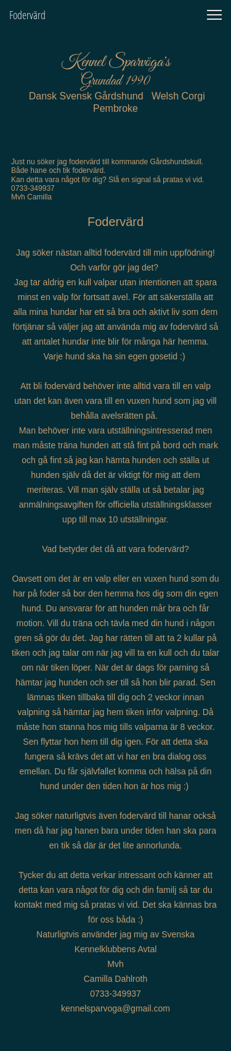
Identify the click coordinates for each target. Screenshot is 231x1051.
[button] (214, 15)
